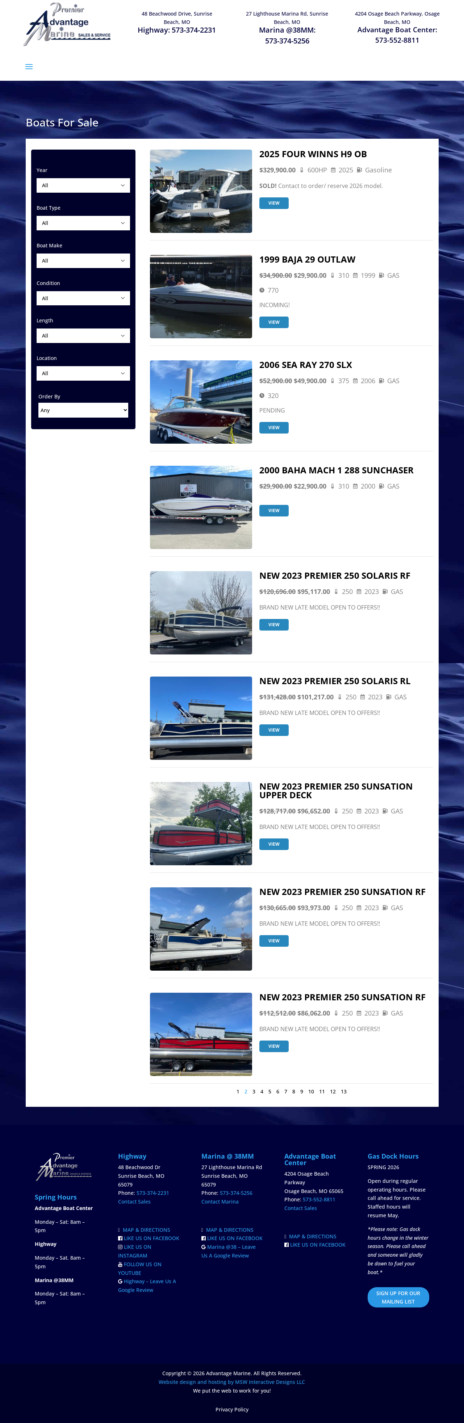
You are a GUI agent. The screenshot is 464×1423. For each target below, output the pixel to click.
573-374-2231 (194, 30)
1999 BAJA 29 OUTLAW (307, 259)
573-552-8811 (397, 40)
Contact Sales (134, 1201)
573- (319, 1199)
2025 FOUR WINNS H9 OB (313, 154)
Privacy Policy (232, 1409)
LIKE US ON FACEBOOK (148, 1238)
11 (322, 1091)
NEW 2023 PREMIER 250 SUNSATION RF (342, 891)
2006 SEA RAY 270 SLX (305, 365)
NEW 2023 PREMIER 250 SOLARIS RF (334, 575)
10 (311, 1091)
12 (333, 1091)
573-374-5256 (287, 41)
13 (344, 1091)
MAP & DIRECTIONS (144, 1229)
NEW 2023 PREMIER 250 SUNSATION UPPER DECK (336, 790)
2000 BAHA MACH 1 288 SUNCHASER (336, 470)
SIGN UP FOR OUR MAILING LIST (398, 1297)
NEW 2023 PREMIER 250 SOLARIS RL (335, 681)
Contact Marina (220, 1201)
